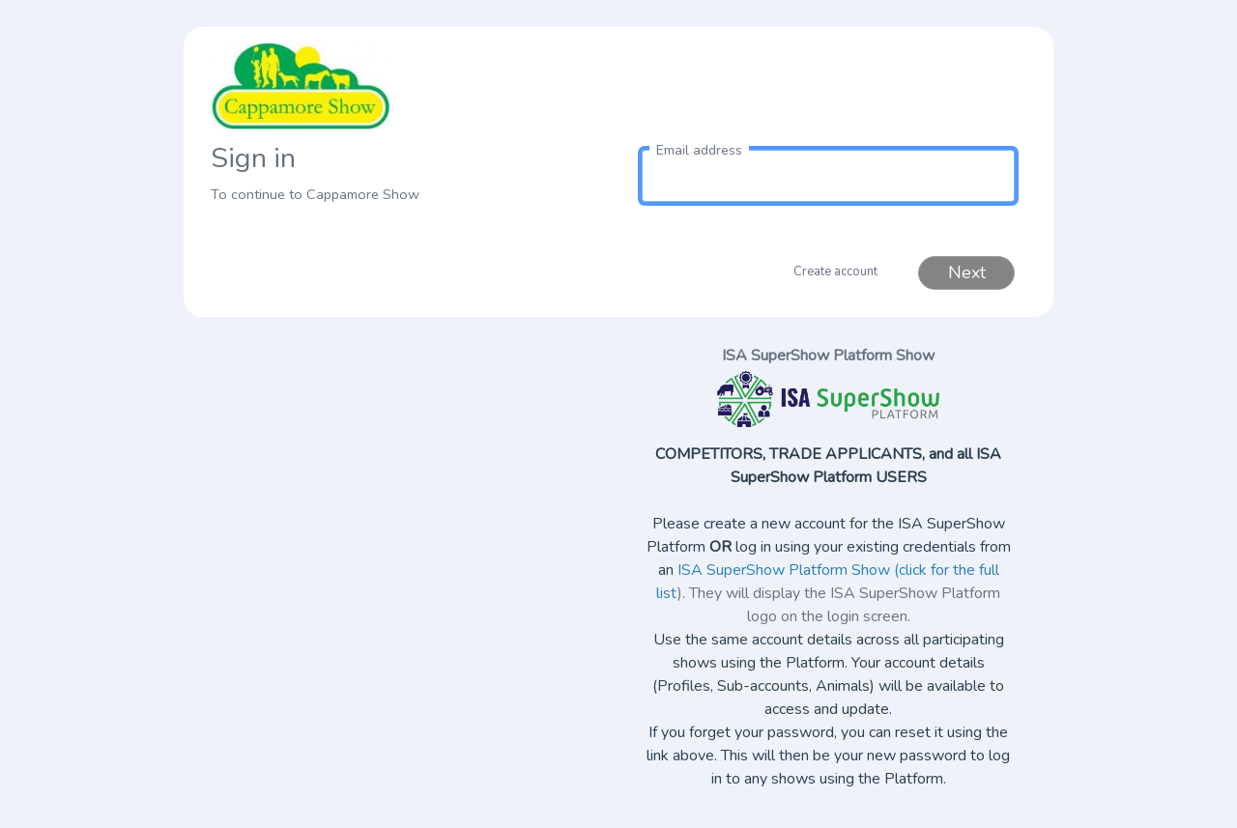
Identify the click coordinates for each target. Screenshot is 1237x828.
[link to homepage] (409, 86)
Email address (699, 150)
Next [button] (967, 272)
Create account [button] (835, 271)
